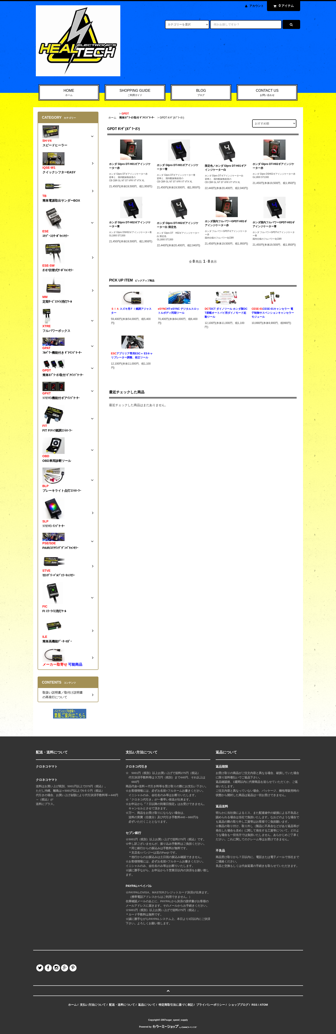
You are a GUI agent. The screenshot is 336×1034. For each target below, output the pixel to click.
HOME (69, 93)
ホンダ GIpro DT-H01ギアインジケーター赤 (130, 166)
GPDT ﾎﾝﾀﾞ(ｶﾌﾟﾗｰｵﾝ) (172, 117)
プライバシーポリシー (210, 1004)
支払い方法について (93, 1004)
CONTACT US (267, 93)
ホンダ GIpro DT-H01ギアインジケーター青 (177, 167)
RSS (254, 1004)
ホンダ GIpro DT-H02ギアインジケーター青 (130, 224)
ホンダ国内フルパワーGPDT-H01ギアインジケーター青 (274, 224)
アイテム (282, 6)
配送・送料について (122, 1004)
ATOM (264, 1004)
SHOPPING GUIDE (135, 93)
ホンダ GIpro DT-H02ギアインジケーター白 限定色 (177, 225)
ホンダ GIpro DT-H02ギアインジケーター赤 (273, 166)
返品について (146, 1004)
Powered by (168, 1027)
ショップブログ (238, 1004)
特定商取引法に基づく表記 (176, 1004)
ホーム (112, 117)
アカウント (256, 6)
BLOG (201, 93)
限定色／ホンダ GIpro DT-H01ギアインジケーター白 (225, 167)
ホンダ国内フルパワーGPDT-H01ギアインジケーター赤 (226, 223)
